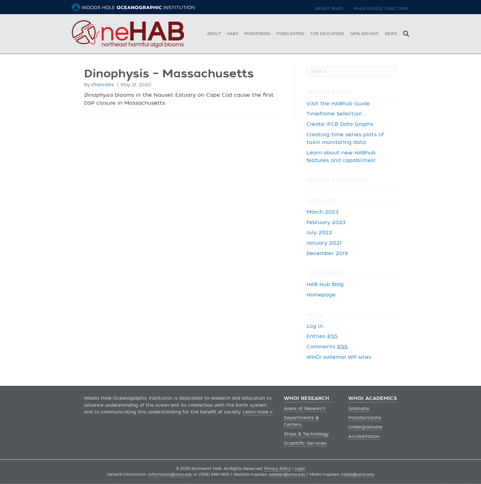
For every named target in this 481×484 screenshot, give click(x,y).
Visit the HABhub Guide (338, 103)
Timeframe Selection (334, 113)
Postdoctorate (364, 418)
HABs (232, 33)
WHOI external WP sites (338, 357)
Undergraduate (365, 427)
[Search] (404, 33)
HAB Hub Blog (325, 284)
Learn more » (258, 412)
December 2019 (327, 253)
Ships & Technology (306, 434)
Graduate (358, 409)
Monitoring (257, 33)
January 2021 (323, 243)
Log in (314, 326)
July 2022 (319, 232)
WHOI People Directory (381, 8)
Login (300, 468)
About (214, 33)
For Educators (327, 33)
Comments (327, 346)
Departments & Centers (301, 421)
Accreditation (363, 436)
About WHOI (329, 8)
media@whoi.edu (357, 474)
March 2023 (322, 212)
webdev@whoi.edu (287, 474)
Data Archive (364, 33)
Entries (322, 336)
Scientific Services (305, 443)
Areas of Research (304, 409)
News (391, 33)
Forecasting (290, 33)
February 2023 (326, 222)
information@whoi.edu (170, 474)
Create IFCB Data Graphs (339, 124)
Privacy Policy (277, 468)
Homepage (321, 295)
